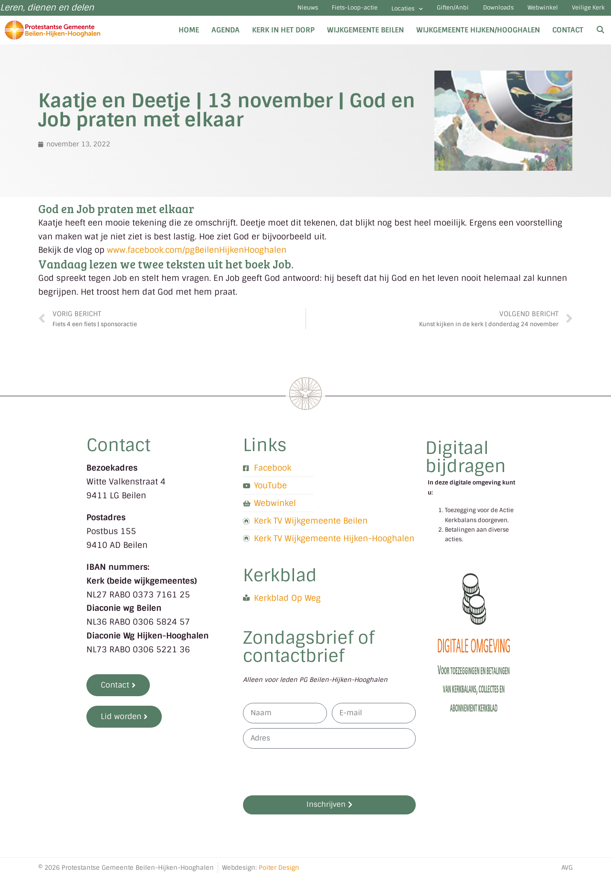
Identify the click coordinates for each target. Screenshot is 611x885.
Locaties (352, 13)
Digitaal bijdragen (465, 464)
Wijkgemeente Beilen (365, 37)
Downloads (468, 12)
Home (189, 37)
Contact (567, 37)
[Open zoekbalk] (600, 37)
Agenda (225, 37)
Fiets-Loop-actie (287, 12)
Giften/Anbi (410, 12)
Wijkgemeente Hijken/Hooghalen (478, 37)
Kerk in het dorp (283, 37)
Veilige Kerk (582, 12)
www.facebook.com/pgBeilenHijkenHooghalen (195, 257)
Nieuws (227, 12)
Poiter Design (279, 875)
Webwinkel (524, 12)
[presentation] (315, 779)
